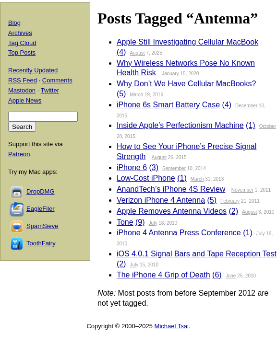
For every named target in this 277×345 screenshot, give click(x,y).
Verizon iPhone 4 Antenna (161, 200)
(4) (121, 52)
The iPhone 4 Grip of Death (163, 275)
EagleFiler (40, 208)
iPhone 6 (132, 167)
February (230, 201)
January (170, 73)
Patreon (19, 154)
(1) (250, 125)
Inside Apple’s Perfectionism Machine (180, 125)
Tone (125, 222)
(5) (121, 94)
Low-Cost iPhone (146, 178)
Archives (20, 32)
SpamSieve (42, 226)
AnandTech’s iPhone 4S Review (171, 189)
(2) (234, 211)
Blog (14, 22)
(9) (140, 222)
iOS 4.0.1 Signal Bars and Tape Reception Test (197, 254)
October (268, 126)
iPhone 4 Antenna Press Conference (179, 233)
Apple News (24, 100)
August (137, 53)
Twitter (50, 90)
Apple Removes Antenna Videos (172, 211)
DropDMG (40, 191)
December (246, 105)
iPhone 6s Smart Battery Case (168, 105)
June (231, 275)
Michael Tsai (172, 326)
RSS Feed (22, 80)
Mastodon (22, 90)
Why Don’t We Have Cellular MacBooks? (186, 84)
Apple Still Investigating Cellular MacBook (187, 42)
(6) (217, 275)
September (174, 168)
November (242, 190)
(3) (154, 167)
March (136, 94)
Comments (57, 80)
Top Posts (22, 52)
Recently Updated (33, 70)
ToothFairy (41, 243)
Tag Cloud (22, 42)
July (153, 223)
